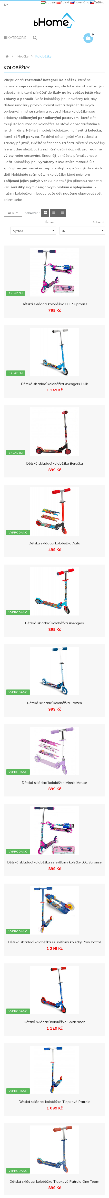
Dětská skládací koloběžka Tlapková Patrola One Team (54, 1181)
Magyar (48, 2)
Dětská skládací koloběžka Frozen (54, 703)
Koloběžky (43, 56)
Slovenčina (79, 2)
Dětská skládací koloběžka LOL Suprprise (55, 304)
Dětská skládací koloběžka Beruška (54, 463)
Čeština (97, 2)
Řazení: (50, 222)
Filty (13, 212)
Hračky (23, 56)
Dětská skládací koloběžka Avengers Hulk (54, 384)
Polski (63, 2)
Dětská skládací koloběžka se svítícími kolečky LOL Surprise (54, 862)
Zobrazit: (98, 222)
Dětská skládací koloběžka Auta (54, 543)
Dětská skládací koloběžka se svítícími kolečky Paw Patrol (54, 942)
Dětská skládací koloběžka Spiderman (54, 1022)
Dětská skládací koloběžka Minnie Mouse (54, 782)
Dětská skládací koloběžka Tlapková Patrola (54, 1102)
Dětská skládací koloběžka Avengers (54, 623)
